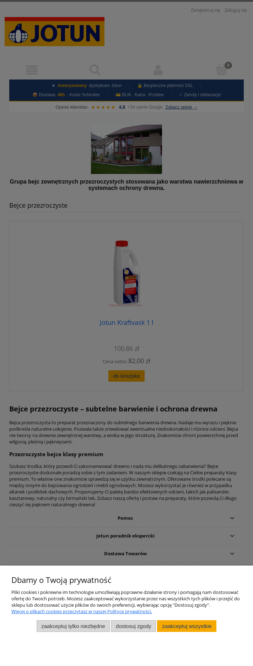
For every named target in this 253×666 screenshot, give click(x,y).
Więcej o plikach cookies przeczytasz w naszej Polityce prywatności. (81, 611)
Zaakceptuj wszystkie (186, 626)
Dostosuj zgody (133, 626)
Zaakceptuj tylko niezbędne (73, 626)
